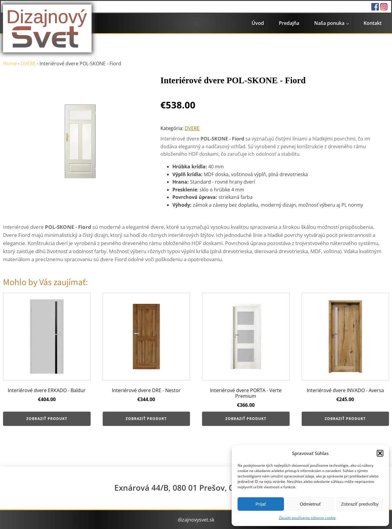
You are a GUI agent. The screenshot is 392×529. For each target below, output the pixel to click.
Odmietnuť (310, 504)
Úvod (258, 23)
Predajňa (289, 23)
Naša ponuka (329, 23)
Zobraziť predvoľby (360, 504)
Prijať (261, 504)
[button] (380, 453)
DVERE (28, 63)
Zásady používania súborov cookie (307, 517)
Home (10, 63)
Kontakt (373, 23)
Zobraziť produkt (46, 418)
